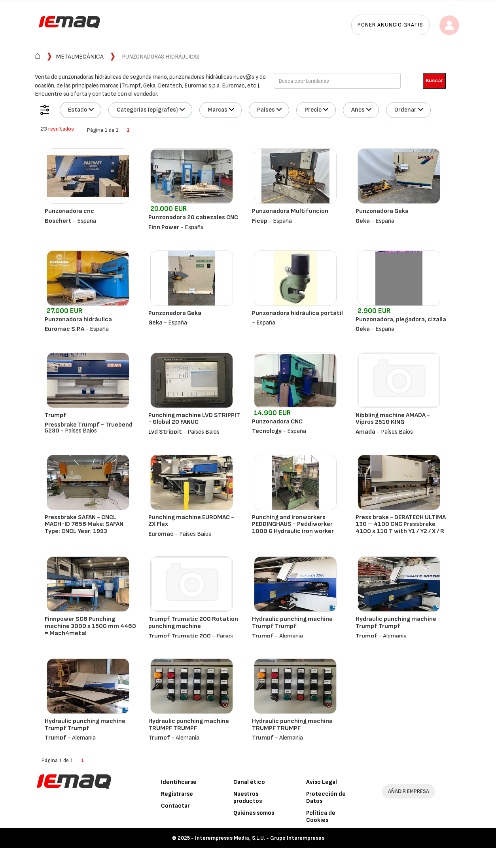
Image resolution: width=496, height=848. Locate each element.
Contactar (175, 806)
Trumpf (55, 415)
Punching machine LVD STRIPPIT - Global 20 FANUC (194, 419)
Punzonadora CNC (277, 421)
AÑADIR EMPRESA (408, 791)
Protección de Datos (326, 797)
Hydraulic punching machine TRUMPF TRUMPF (188, 724)
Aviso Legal (321, 782)
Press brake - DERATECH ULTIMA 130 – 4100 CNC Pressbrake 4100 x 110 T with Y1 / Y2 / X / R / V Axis (401, 528)
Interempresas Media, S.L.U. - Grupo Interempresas (259, 838)
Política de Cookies (320, 816)
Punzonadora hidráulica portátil (297, 313)
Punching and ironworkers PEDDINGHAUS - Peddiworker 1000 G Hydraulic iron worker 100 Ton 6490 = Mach (293, 528)
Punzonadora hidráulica (78, 319)
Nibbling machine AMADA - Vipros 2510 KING (393, 419)
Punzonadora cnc (69, 211)
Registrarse (177, 794)
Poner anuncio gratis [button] (390, 24)
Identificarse (179, 782)
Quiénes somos (253, 813)
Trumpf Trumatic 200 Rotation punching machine (193, 622)
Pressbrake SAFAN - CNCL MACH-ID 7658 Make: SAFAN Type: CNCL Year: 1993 (84, 524)
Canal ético (249, 782)
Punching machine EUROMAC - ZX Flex (191, 521)
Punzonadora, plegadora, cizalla (401, 319)
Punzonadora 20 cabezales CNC (193, 217)
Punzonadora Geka (382, 211)
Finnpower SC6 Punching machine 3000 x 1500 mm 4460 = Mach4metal (90, 626)
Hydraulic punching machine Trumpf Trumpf (292, 622)
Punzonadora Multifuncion (290, 211)
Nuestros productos (247, 797)
